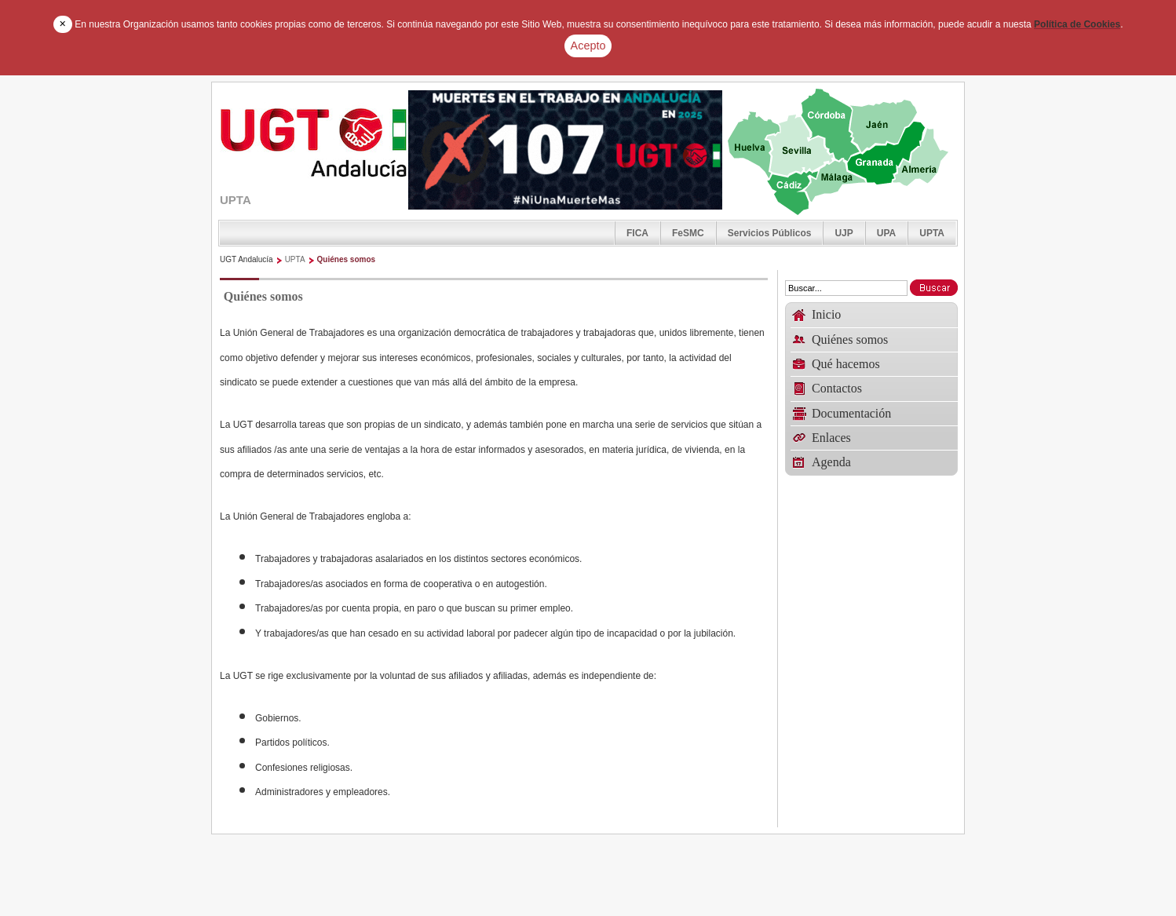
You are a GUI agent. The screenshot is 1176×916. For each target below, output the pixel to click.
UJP (844, 233)
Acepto (588, 45)
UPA (886, 233)
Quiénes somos (346, 259)
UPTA (931, 233)
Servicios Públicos (770, 233)
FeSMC (688, 233)
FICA (637, 233)
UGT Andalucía (246, 259)
